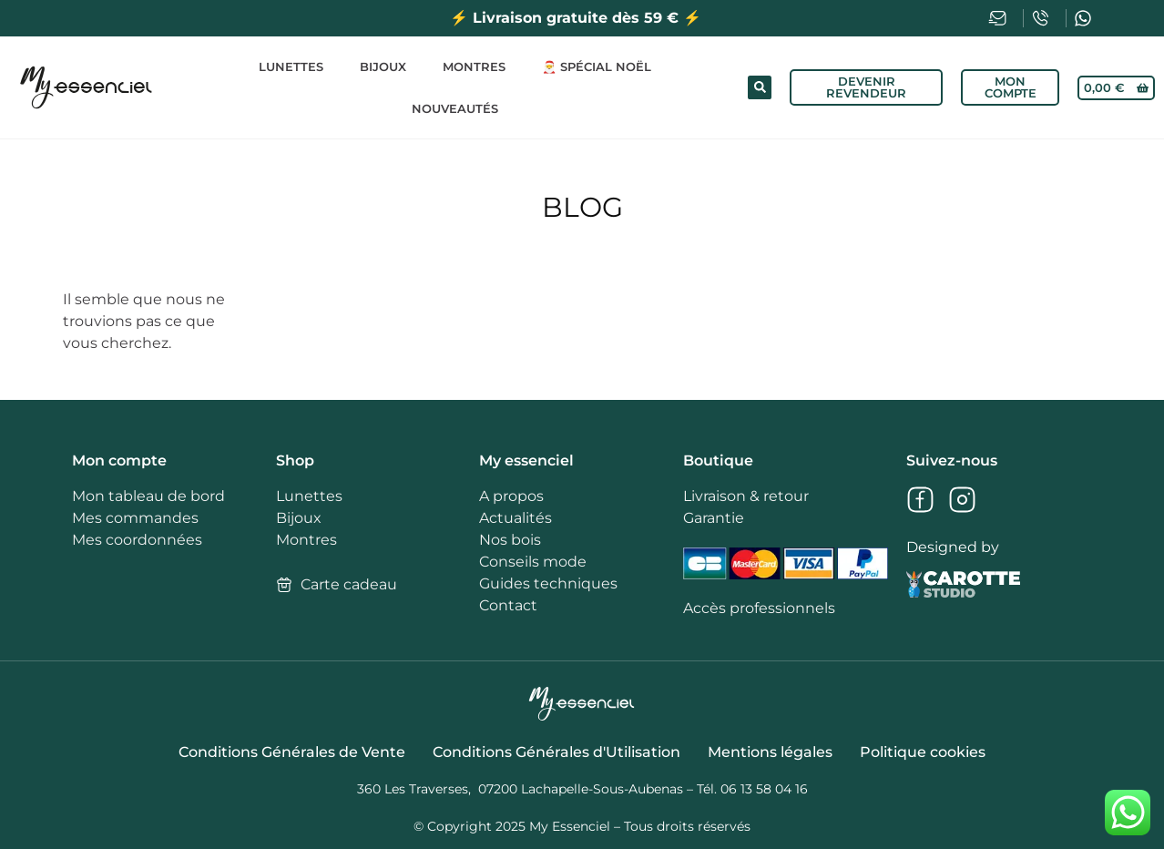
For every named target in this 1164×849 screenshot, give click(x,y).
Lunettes (291, 66)
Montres (474, 66)
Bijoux (383, 66)
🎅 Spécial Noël (596, 66)
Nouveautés (455, 108)
